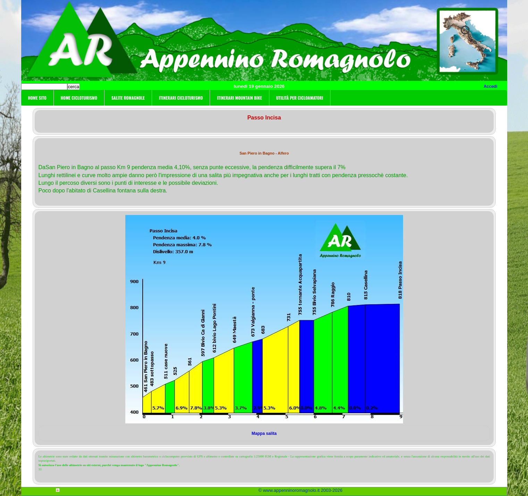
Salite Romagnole (128, 98)
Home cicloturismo (79, 98)
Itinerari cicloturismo (181, 98)
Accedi (490, 86)
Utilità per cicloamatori (299, 98)
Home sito (37, 98)
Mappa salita (264, 433)
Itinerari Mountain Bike (239, 98)
